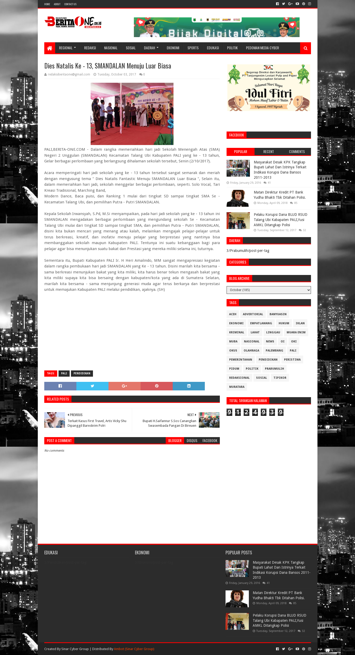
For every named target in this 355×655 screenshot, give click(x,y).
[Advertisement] (132, 329)
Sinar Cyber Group (75, 649)
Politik (232, 47)
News (270, 341)
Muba (233, 341)
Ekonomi (173, 47)
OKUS (233, 350)
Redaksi (90, 47)
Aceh (232, 314)
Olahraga (251, 350)
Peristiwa (292, 359)
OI (283, 341)
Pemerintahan (240, 359)
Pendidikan (82, 373)
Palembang (274, 350)
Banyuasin (278, 314)
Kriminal (236, 332)
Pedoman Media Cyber (262, 47)
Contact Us (70, 4)
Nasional (111, 47)
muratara (236, 387)
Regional (66, 47)
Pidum (234, 368)
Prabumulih (274, 368)
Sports (193, 47)
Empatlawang (261, 323)
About (57, 4)
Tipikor (279, 378)
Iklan (300, 323)
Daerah (149, 47)
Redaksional (239, 378)
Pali (64, 373)
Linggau (273, 332)
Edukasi (213, 47)
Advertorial (253, 314)
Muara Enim (296, 332)
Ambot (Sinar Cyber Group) (134, 649)
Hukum (284, 323)
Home (47, 4)
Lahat (255, 332)
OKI (294, 341)
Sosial (131, 47)
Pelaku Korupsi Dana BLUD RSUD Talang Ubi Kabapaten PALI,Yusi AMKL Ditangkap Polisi (280, 219)
